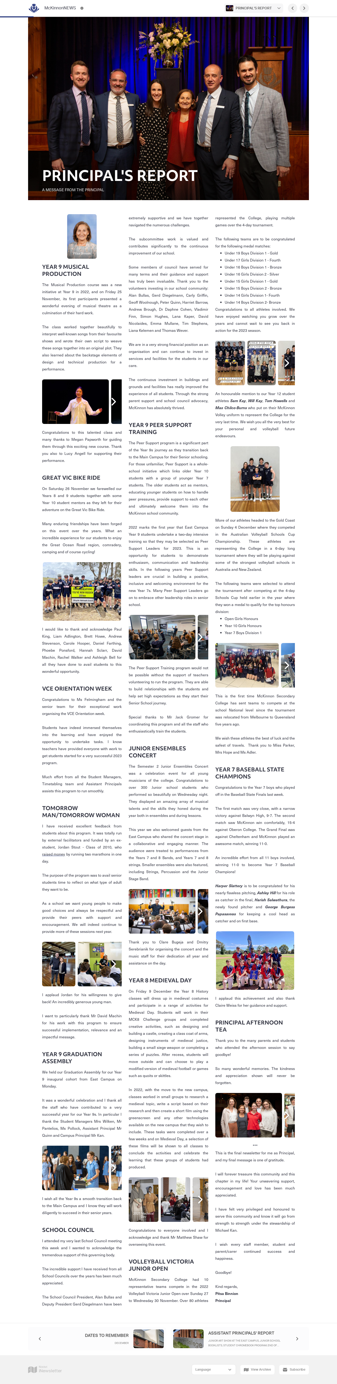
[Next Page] (304, 8)
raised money (53, 854)
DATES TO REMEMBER (107, 1336)
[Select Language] (214, 1370)
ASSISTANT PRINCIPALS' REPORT (241, 1333)
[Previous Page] (292, 8)
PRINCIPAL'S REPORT (254, 8)
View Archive (257, 1369)
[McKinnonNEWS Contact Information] (81, 8)
